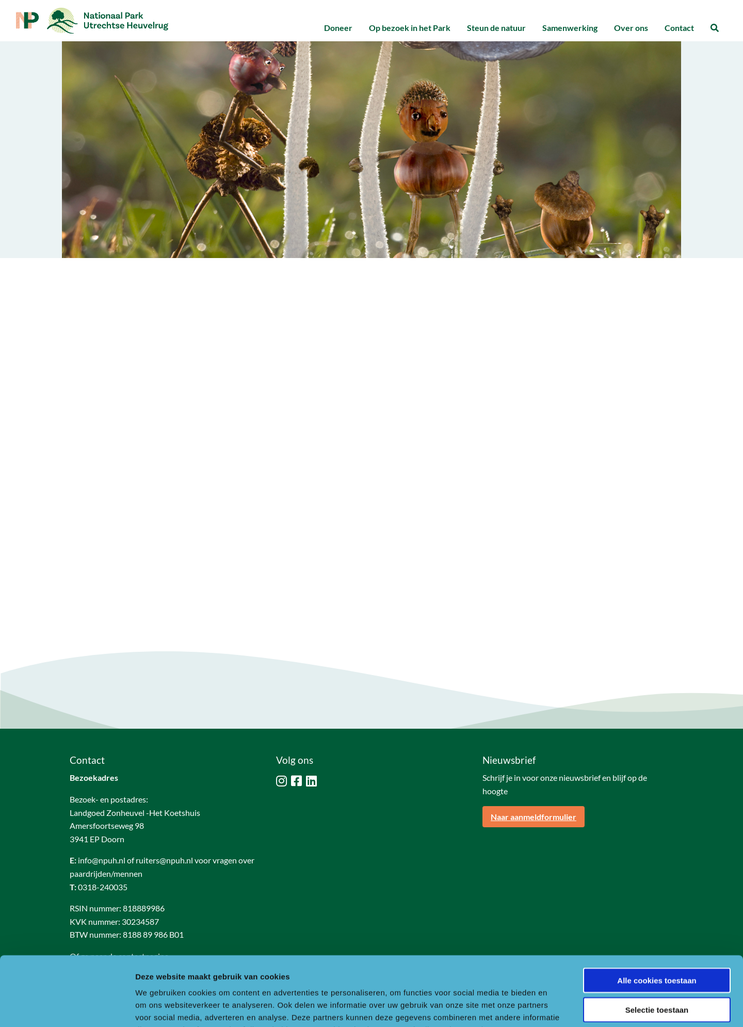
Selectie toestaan (657, 944)
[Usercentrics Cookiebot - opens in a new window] (67, 1007)
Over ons (631, 28)
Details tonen (557, 1006)
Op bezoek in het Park (409, 28)
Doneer (338, 28)
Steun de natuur (496, 28)
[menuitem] (338, 28)
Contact (679, 28)
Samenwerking (569, 28)
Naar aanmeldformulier (533, 817)
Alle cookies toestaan (656, 915)
